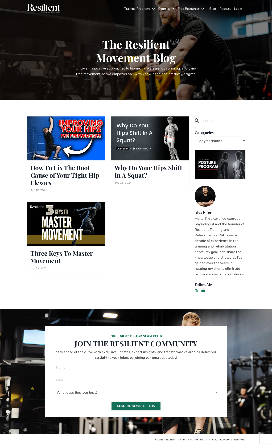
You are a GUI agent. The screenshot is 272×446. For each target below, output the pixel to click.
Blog (212, 9)
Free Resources (191, 9)
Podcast (225, 9)
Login (238, 9)
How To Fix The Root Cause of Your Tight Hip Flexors (64, 175)
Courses (166, 9)
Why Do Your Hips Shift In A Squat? (148, 171)
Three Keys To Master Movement (61, 256)
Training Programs (139, 9)
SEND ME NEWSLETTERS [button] (136, 406)
